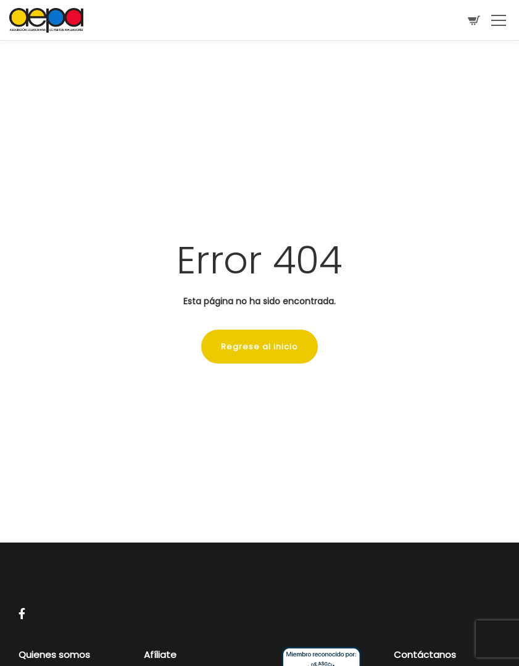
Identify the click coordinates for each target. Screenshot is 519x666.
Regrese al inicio (259, 346)
